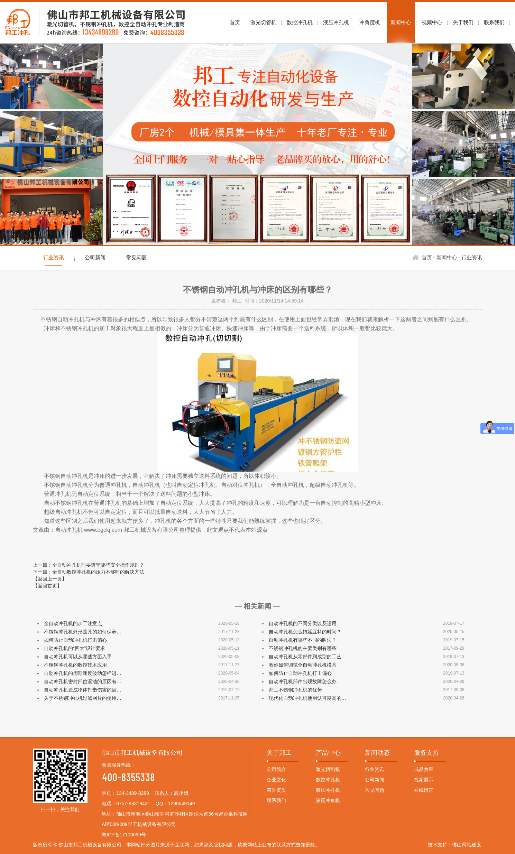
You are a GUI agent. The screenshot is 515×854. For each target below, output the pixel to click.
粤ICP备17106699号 (124, 834)
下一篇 (88, 572)
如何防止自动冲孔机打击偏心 (75, 640)
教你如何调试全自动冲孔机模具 (303, 665)
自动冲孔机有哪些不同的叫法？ (303, 640)
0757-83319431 (133, 803)
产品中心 (328, 752)
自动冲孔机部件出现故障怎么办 (303, 681)
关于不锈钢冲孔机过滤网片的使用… (82, 698)
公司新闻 (95, 257)
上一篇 (88, 565)
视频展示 (423, 779)
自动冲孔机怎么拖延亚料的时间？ (305, 631)
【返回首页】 (47, 585)
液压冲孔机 (328, 790)
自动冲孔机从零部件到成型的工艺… (307, 656)
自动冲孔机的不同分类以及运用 (303, 623)
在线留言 (423, 790)
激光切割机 (328, 769)
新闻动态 (377, 752)
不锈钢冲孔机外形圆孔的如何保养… (82, 631)
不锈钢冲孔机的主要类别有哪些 (303, 648)
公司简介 (276, 769)
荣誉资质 (276, 790)
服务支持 (426, 752)
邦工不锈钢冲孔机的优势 (295, 690)
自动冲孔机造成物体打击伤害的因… (82, 690)
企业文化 (276, 779)
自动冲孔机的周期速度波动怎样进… (82, 673)
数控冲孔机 (328, 779)
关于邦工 (279, 752)
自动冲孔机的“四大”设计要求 (74, 648)
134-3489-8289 (132, 793)
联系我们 (276, 800)
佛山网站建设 (466, 844)
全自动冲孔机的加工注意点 (73, 623)
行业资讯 (53, 257)
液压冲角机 (328, 800)
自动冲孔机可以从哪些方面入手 (78, 656)
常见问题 (136, 257)
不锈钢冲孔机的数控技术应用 (75, 665)
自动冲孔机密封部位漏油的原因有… (82, 681)
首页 (422, 257)
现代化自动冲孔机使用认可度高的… (307, 698)
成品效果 (423, 769)
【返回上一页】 (50, 579)
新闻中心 (446, 257)
